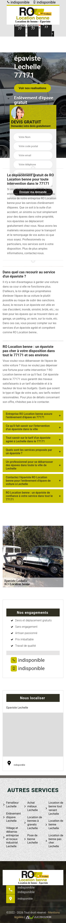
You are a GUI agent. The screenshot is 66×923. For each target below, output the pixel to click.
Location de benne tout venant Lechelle (54, 808)
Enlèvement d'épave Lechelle (12, 817)
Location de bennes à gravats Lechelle (33, 823)
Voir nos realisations (32, 88)
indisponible (18, 2)
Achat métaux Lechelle (31, 806)
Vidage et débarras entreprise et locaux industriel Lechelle (11, 837)
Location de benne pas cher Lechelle (54, 841)
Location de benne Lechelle (54, 824)
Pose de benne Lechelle (31, 839)
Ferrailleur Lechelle (11, 804)
